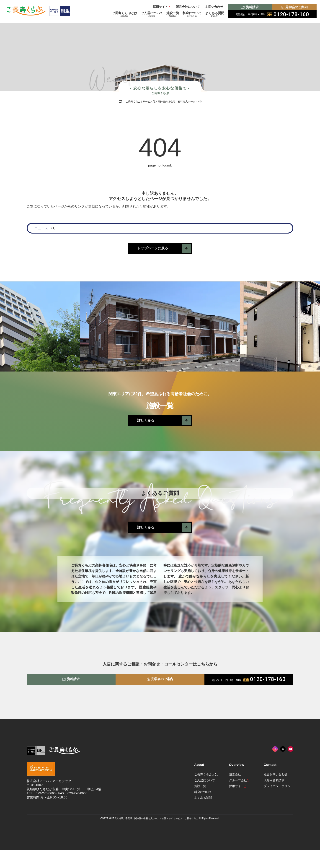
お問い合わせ (214, 6)
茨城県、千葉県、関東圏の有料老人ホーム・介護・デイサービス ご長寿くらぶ (157, 818)
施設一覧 (172, 14)
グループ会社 (239, 780)
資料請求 (249, 7)
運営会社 (235, 774)
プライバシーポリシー (278, 786)
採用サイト (161, 6)
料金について (192, 14)
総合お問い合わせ (275, 774)
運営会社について (188, 6)
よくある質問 (214, 14)
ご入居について (152, 14)
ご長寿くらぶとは (124, 14)
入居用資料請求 (274, 780)
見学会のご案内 (294, 7)
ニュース (41, 228)
